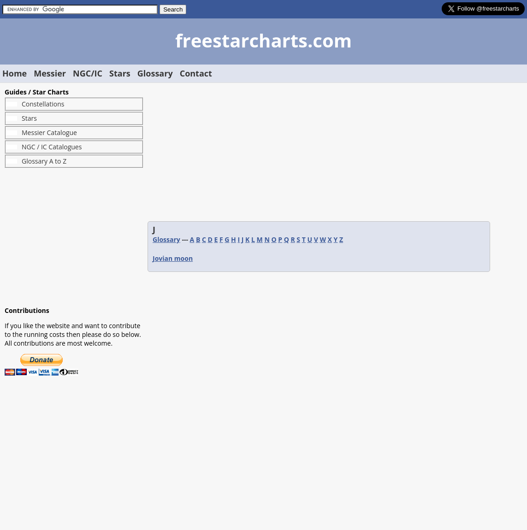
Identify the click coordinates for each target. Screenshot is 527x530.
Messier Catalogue (49, 132)
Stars (119, 73)
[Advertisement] (74, 236)
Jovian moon (173, 258)
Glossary (155, 73)
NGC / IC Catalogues (52, 146)
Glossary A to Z (44, 161)
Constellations (43, 104)
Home (14, 73)
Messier (50, 73)
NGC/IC (87, 73)
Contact (196, 73)
